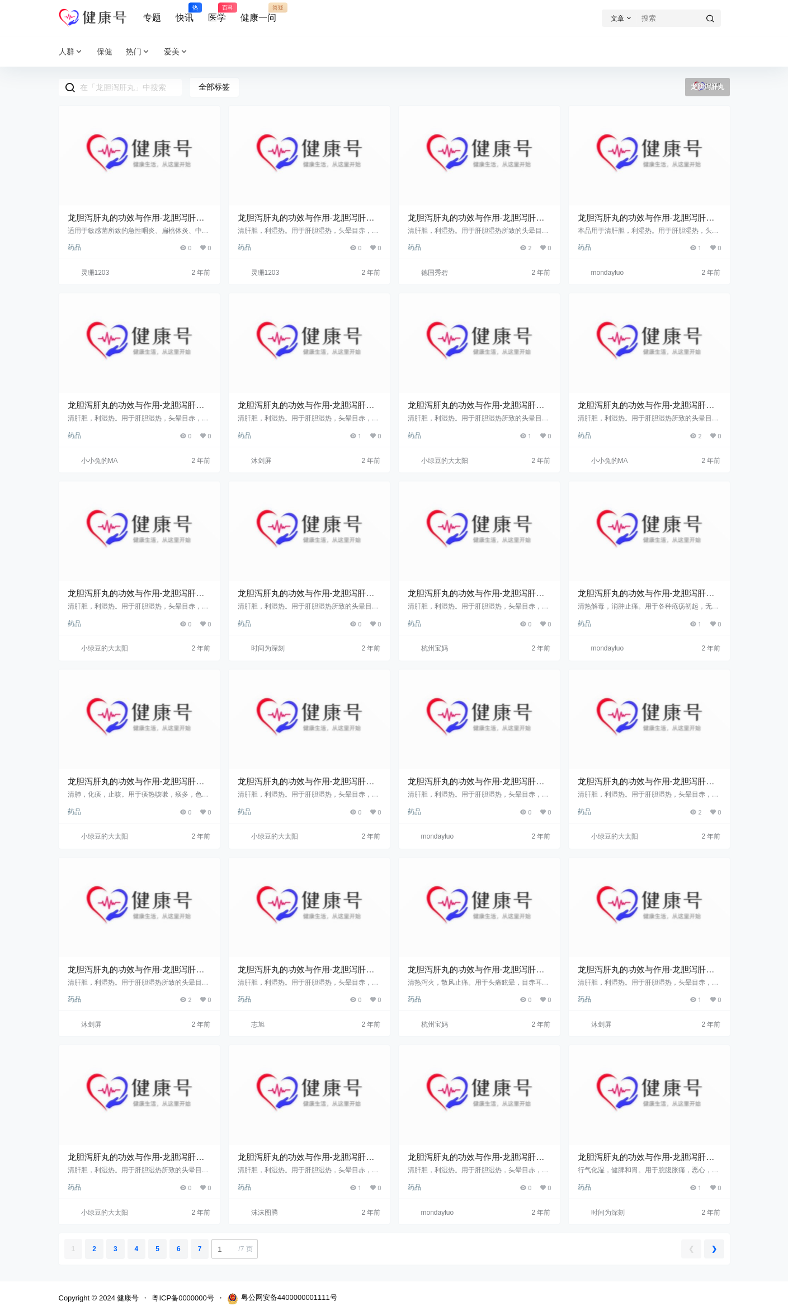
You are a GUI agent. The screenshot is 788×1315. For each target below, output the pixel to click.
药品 (74, 247)
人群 (71, 51)
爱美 (176, 51)
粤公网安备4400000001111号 (282, 1298)
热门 (138, 51)
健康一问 (258, 13)
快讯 (185, 13)
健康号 (127, 1298)
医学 (217, 13)
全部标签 (214, 86)
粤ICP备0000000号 (183, 1298)
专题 (152, 17)
